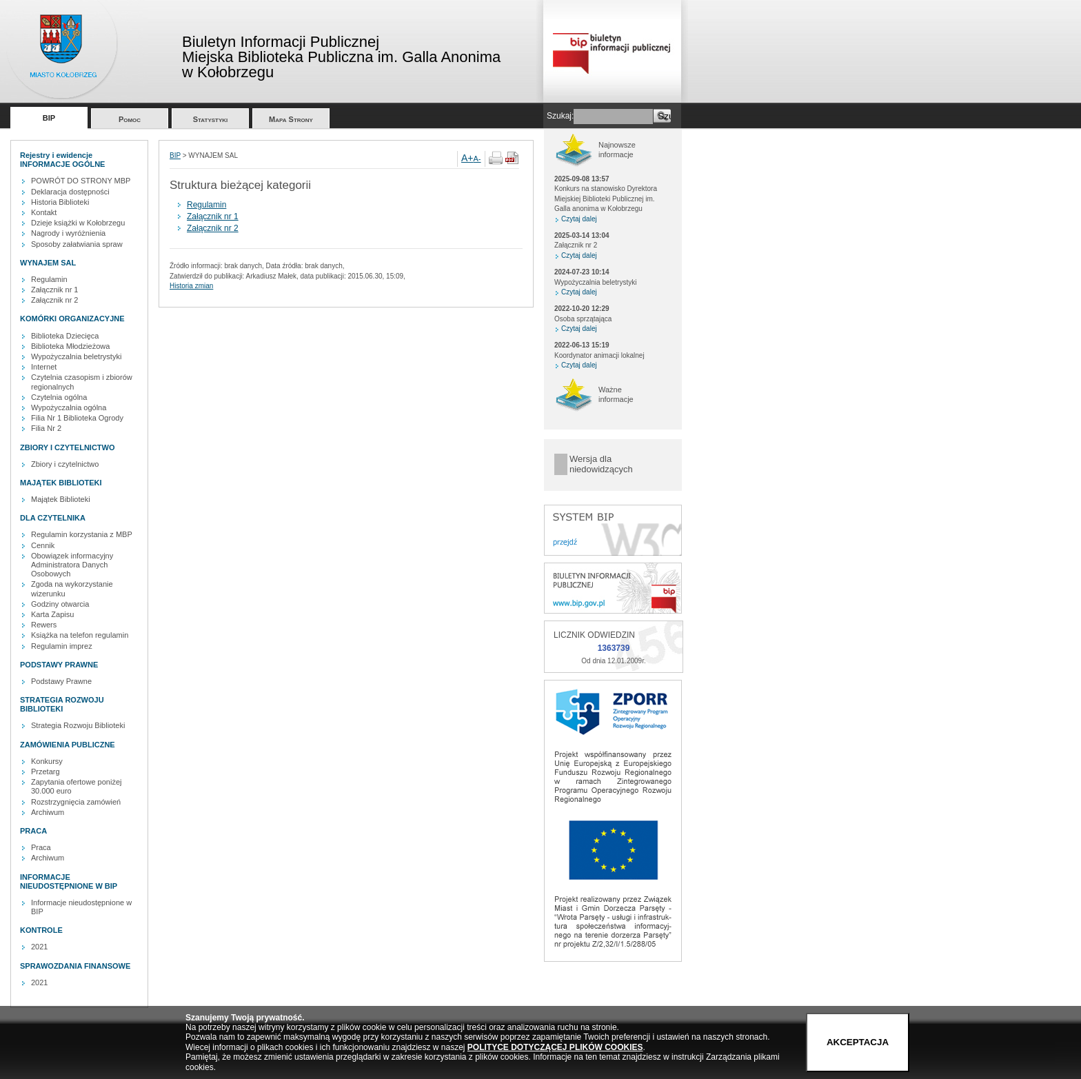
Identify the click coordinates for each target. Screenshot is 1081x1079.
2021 (39, 946)
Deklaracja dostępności (70, 192)
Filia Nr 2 (46, 428)
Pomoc (130, 119)
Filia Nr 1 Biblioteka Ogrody (77, 418)
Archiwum (47, 812)
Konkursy (47, 761)
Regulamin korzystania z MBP (81, 534)
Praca (41, 847)
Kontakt (44, 212)
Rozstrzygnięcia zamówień (76, 802)
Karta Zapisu (52, 614)
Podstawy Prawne (61, 681)
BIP (49, 118)
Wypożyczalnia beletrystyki (76, 356)
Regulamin (49, 279)
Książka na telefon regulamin (79, 635)
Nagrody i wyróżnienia (68, 233)
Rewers (44, 625)
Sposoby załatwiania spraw (77, 244)
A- (477, 158)
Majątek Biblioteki (60, 499)
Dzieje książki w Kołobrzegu (78, 223)
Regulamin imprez (61, 646)
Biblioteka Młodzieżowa (70, 346)
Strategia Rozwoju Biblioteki (78, 725)
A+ (467, 157)
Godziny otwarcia (60, 604)
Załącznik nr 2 (54, 300)
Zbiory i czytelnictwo (65, 464)
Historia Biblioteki (60, 202)
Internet (44, 367)
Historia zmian (191, 286)
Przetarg (45, 771)
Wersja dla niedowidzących (601, 464)
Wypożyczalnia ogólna (68, 407)
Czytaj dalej (579, 219)
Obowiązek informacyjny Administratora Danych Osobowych (72, 565)
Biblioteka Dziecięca (65, 336)
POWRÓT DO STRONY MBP (80, 181)
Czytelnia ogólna (59, 397)
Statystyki (210, 119)
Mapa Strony (291, 119)
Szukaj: (560, 116)
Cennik (42, 545)
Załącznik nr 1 (54, 289)
